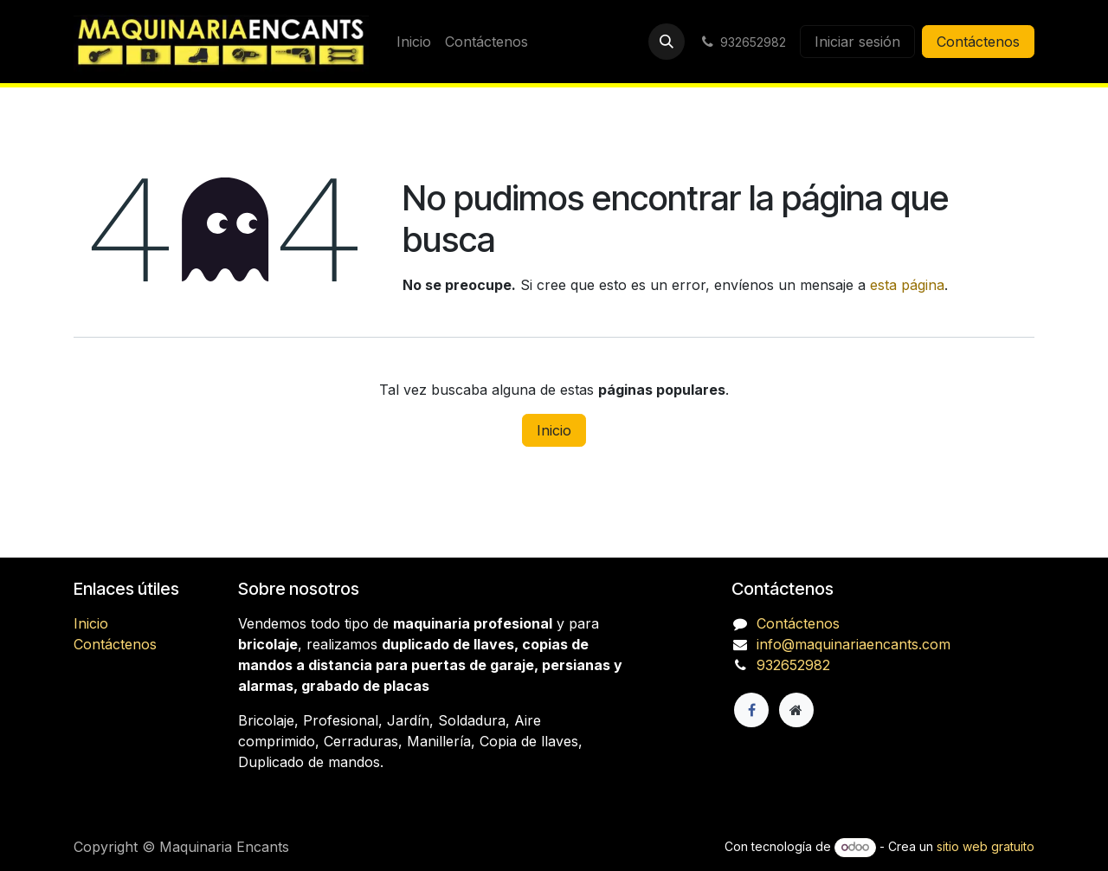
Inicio (554, 430)
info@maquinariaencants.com (853, 644)
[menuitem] (414, 41)
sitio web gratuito (985, 846)
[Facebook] (751, 710)
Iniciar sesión (857, 41)
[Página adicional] (796, 710)
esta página (907, 285)
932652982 (793, 665)
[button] (666, 41)
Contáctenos (978, 41)
